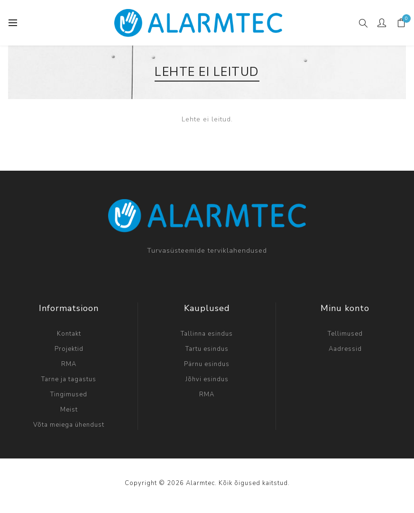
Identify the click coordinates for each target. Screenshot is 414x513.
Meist (69, 409)
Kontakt (69, 334)
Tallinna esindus (207, 334)
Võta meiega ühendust (68, 425)
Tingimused (68, 394)
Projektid (69, 349)
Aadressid (345, 349)
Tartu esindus (207, 349)
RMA (68, 364)
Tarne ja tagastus (68, 379)
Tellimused (345, 334)
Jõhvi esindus (207, 379)
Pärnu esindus (207, 364)
